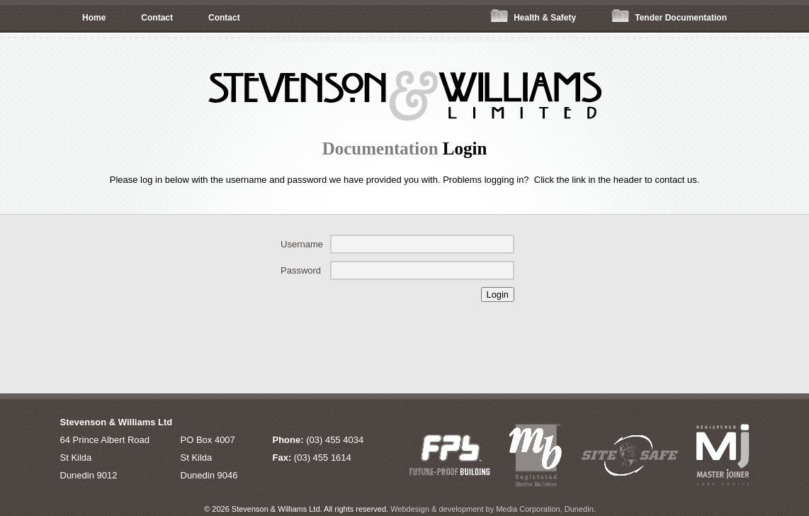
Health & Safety (533, 16)
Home (94, 18)
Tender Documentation (669, 16)
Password (301, 270)
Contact (157, 18)
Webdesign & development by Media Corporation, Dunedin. (493, 509)
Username (302, 244)
